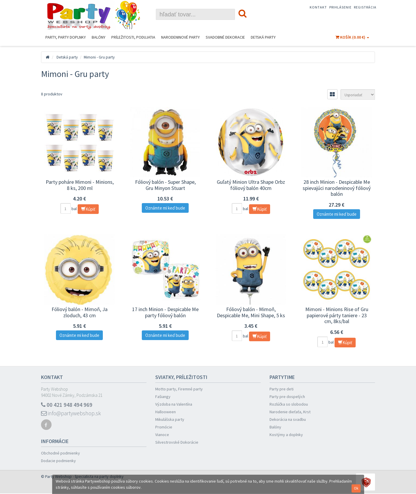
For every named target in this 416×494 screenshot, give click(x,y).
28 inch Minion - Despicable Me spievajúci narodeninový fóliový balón (337, 188)
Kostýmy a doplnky (286, 434)
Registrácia (365, 7)
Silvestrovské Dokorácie (176, 442)
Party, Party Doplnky (65, 37)
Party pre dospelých (287, 396)
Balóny (98, 37)
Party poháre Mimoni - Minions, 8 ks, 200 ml (80, 185)
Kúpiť (88, 209)
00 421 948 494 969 (67, 405)
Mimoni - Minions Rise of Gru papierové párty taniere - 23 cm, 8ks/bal (336, 315)
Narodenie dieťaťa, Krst (290, 411)
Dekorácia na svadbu (288, 419)
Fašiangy (163, 396)
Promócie (163, 427)
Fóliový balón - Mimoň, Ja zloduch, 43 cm (80, 312)
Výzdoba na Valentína (173, 404)
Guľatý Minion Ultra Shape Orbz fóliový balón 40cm (251, 185)
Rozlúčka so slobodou (289, 404)
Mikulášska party (169, 419)
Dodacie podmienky (58, 461)
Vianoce (162, 434)
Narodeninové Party (180, 37)
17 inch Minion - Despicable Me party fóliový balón (165, 312)
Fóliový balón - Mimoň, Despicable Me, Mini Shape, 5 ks (251, 312)
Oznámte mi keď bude (165, 208)
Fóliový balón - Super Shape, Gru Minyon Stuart (165, 185)
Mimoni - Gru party (101, 57)
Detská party (263, 37)
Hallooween (165, 411)
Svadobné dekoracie (225, 37)
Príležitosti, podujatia (133, 37)
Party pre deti (282, 389)
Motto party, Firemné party (179, 389)
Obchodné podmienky (60, 453)
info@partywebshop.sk (72, 413)
